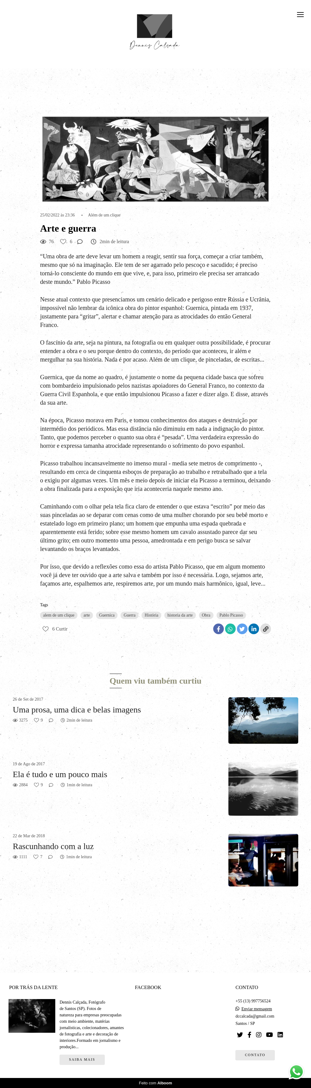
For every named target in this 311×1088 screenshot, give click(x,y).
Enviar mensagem (256, 1009)
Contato (255, 1055)
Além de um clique (104, 215)
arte (87, 615)
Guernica (106, 615)
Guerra (129, 615)
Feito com (155, 1083)
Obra (206, 615)
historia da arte (180, 615)
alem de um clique (58, 615)
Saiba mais (82, 1060)
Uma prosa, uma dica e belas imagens (77, 709)
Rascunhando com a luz (53, 846)
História (151, 615)
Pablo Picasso (231, 615)
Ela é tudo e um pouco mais (60, 774)
